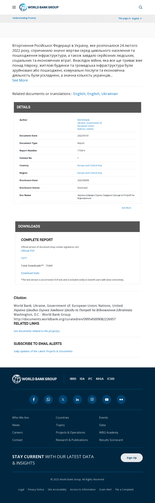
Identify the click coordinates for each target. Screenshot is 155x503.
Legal (21, 489)
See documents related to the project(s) (37, 331)
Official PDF (28, 250)
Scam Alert (105, 489)
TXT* (24, 258)
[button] (140, 7)
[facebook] (33, 399)
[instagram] (92, 399)
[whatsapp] (48, 399)
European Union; (86, 125)
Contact (17, 440)
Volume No (26, 158)
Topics (60, 425)
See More (20, 80)
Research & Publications (72, 440)
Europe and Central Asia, (90, 165)
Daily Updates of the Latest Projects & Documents (43, 351)
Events (103, 418)
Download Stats (30, 273)
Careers (17, 432)
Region (23, 172)
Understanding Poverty (24, 17)
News (16, 425)
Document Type (28, 143)
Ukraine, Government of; (90, 122)
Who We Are (20, 418)
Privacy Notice (36, 489)
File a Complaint (124, 489)
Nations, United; (86, 128)
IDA (82, 379)
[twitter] (62, 399)
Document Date (28, 135)
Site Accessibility (57, 489)
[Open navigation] (14, 7)
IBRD (73, 379)
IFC (90, 379)
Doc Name (25, 195)
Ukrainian (109, 93)
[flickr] (121, 399)
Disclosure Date (29, 180)
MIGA (100, 379)
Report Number (28, 150)
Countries (62, 418)
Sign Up (132, 457)
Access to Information (83, 489)
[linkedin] (77, 399)
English (135, 18)
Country (24, 165)
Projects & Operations (70, 432)
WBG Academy (108, 432)
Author (23, 119)
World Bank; (84, 119)
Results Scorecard (111, 440)
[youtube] (106, 399)
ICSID (110, 379)
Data (102, 425)
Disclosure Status (30, 187)
